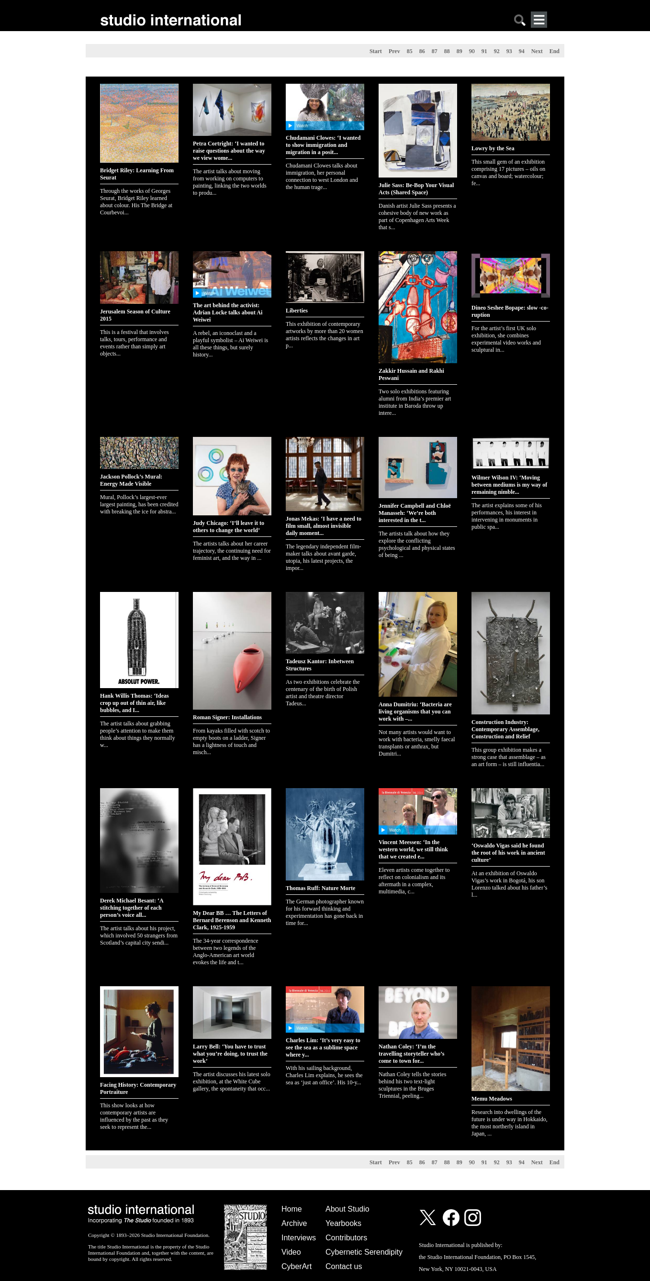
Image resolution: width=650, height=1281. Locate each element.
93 (509, 51)
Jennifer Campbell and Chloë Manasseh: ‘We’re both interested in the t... (415, 513)
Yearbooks (343, 1223)
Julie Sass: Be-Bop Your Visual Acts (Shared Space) (416, 189)
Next (537, 51)
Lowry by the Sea (493, 148)
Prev (394, 51)
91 (484, 51)
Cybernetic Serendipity (364, 1252)
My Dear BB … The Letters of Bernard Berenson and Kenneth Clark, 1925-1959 (232, 920)
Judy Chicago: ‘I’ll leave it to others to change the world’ (228, 527)
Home (291, 1209)
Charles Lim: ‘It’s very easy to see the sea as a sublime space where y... (323, 1047)
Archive (294, 1223)
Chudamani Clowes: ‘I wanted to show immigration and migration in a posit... (323, 145)
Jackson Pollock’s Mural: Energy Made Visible (131, 480)
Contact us (343, 1266)
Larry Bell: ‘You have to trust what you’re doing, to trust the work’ (230, 1053)
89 (459, 51)
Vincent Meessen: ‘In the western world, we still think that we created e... (413, 849)
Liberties (297, 310)
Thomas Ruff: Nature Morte (320, 888)
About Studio (347, 1209)
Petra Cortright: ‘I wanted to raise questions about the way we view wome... (229, 150)
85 (410, 51)
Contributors (346, 1238)
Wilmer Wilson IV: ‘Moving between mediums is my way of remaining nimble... (509, 484)
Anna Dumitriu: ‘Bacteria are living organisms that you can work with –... (415, 711)
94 (522, 51)
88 (447, 51)
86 (422, 51)
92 (497, 51)
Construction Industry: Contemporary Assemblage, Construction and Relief (505, 729)
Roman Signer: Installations (227, 717)
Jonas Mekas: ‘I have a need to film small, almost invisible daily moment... (323, 525)
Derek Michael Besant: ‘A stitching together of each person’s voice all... (131, 907)
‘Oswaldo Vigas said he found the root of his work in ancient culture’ (508, 852)
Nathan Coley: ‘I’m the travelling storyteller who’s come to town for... (411, 1053)
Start (376, 51)
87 (434, 51)
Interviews (298, 1238)
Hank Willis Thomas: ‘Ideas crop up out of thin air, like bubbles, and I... (134, 702)
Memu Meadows (491, 1098)
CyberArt (296, 1266)
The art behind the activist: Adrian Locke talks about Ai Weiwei (227, 312)
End (554, 51)
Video (291, 1252)
